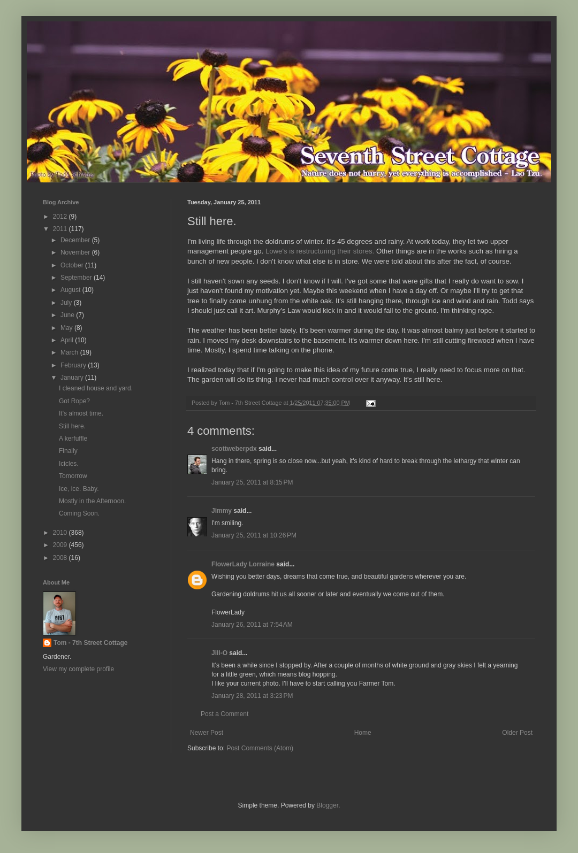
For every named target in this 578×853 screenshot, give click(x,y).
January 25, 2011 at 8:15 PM (252, 482)
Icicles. (69, 463)
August (71, 290)
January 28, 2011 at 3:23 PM (252, 696)
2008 (61, 558)
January (72, 377)
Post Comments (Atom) (259, 748)
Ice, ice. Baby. (78, 489)
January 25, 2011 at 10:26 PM (253, 535)
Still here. (72, 426)
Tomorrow (73, 476)
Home (362, 732)
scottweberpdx (234, 448)
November (76, 252)
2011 (61, 229)
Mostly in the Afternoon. (92, 501)
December (76, 240)
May (67, 328)
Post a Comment (224, 714)
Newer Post (206, 732)
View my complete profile (78, 669)
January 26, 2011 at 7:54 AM (252, 624)
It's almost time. (81, 413)
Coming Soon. (79, 513)
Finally (68, 451)
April (67, 340)
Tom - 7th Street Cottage (90, 643)
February (74, 365)
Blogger (327, 805)
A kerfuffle (73, 438)
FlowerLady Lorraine (243, 564)
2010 (61, 532)
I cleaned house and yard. (96, 388)
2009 (61, 545)
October (72, 265)
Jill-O (219, 653)
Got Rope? (74, 401)
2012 (61, 216)
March (70, 352)
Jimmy (221, 510)
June (68, 315)
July (67, 302)
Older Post (517, 732)
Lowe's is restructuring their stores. (320, 251)
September (77, 277)
